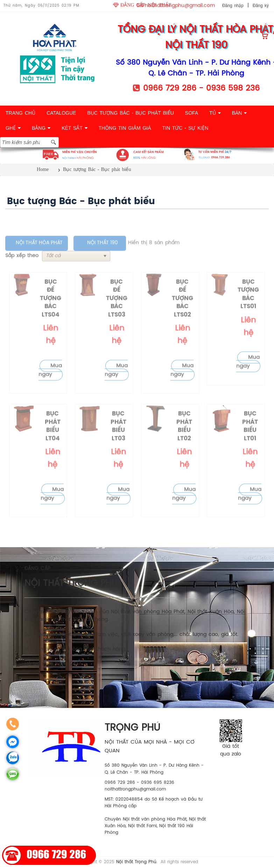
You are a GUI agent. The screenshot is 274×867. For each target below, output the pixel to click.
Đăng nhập (233, 5)
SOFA (191, 113)
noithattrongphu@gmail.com (180, 5)
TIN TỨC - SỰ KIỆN (185, 128)
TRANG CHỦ (20, 113)
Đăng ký (261, 5)
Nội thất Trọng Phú (136, 862)
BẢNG (41, 128)
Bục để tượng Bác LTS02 (182, 312)
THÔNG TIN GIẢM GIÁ (125, 128)
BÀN (239, 113)
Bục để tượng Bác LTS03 (116, 312)
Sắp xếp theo (21, 269)
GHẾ (13, 128)
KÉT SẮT (74, 128)
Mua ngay (50, 384)
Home (43, 169)
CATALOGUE (61, 113)
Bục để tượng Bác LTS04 (50, 312)
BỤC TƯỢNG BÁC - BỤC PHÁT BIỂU (130, 113)
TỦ (214, 113)
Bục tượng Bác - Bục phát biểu (97, 169)
